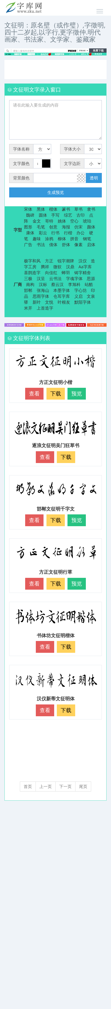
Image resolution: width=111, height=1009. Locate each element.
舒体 (66, 244)
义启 (78, 296)
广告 (28, 244)
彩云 (43, 233)
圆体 (43, 215)
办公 (80, 233)
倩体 (53, 244)
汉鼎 (70, 266)
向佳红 (51, 272)
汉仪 (82, 261)
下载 (55, 393)
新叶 (37, 302)
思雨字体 (41, 296)
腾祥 (45, 266)
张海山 (43, 290)
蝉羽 (66, 272)
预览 (76, 393)
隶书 (91, 209)
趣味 (37, 238)
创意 (53, 227)
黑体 (41, 209)
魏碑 (30, 215)
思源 (91, 278)
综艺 (68, 215)
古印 (80, 215)
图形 (28, 227)
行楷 (68, 233)
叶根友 (64, 302)
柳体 (62, 238)
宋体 (28, 209)
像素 (78, 244)
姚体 (62, 221)
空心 (74, 221)
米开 (28, 308)
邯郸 (28, 290)
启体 (91, 244)
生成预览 (55, 192)
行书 (55, 233)
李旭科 (74, 284)
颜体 (91, 227)
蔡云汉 (57, 284)
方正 (49, 261)
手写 (55, 215)
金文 (37, 221)
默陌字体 (82, 302)
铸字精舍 (82, 272)
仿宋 (78, 227)
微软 (57, 266)
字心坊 (80, 290)
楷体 (53, 209)
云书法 (55, 278)
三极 (28, 278)
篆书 (66, 209)
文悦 (49, 302)
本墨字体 (61, 290)
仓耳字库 (61, 296)
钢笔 (87, 238)
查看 (34, 393)
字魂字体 (74, 278)
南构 (30, 284)
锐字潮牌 (65, 261)
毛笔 (41, 227)
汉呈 (41, 278)
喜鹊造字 (32, 272)
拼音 (74, 238)
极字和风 (32, 261)
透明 (94, 178)
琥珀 (87, 221)
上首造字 (45, 308)
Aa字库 (85, 266)
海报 (66, 227)
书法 (41, 244)
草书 (78, 209)
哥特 (49, 221)
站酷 (89, 284)
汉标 (43, 284)
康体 (30, 233)
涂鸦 (49, 238)
